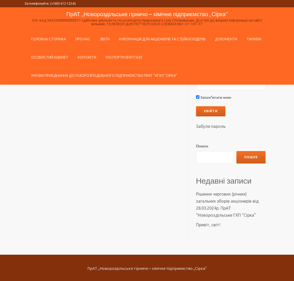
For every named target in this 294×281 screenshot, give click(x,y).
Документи (226, 39)
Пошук (202, 146)
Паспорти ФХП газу (124, 57)
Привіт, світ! (208, 223)
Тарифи (254, 39)
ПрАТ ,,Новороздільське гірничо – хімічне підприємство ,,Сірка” (147, 14)
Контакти (87, 57)
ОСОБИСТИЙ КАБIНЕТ (49, 57)
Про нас (82, 39)
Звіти (105, 39)
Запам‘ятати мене (213, 98)
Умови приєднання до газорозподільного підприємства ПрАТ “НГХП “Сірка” (104, 75)
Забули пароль (210, 126)
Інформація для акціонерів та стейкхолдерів (162, 39)
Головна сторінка (48, 39)
